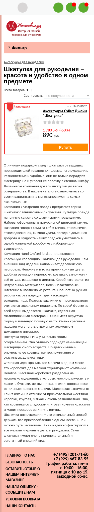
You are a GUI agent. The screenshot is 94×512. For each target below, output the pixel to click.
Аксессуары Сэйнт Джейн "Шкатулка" (65, 113)
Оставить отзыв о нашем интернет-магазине (23, 474)
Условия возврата (23, 499)
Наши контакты (21, 505)
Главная (13, 455)
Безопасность (19, 462)
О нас (29, 455)
